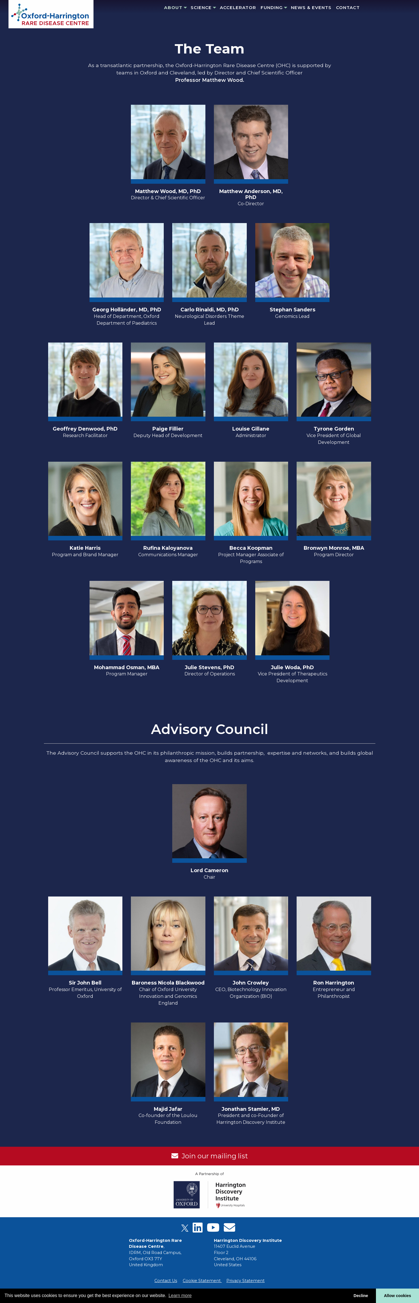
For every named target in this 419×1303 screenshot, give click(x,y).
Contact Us (165, 1280)
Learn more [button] (180, 1295)
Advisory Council (209, 729)
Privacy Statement (245, 1280)
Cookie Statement (202, 1280)
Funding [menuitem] (272, 7)
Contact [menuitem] (348, 7)
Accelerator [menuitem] (238, 7)
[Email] (229, 1229)
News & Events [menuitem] (311, 7)
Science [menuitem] (201, 7)
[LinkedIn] (198, 1229)
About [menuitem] (173, 7)
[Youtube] (213, 1229)
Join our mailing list (213, 1156)
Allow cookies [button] (397, 1295)
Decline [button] (361, 1295)
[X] (184, 1229)
